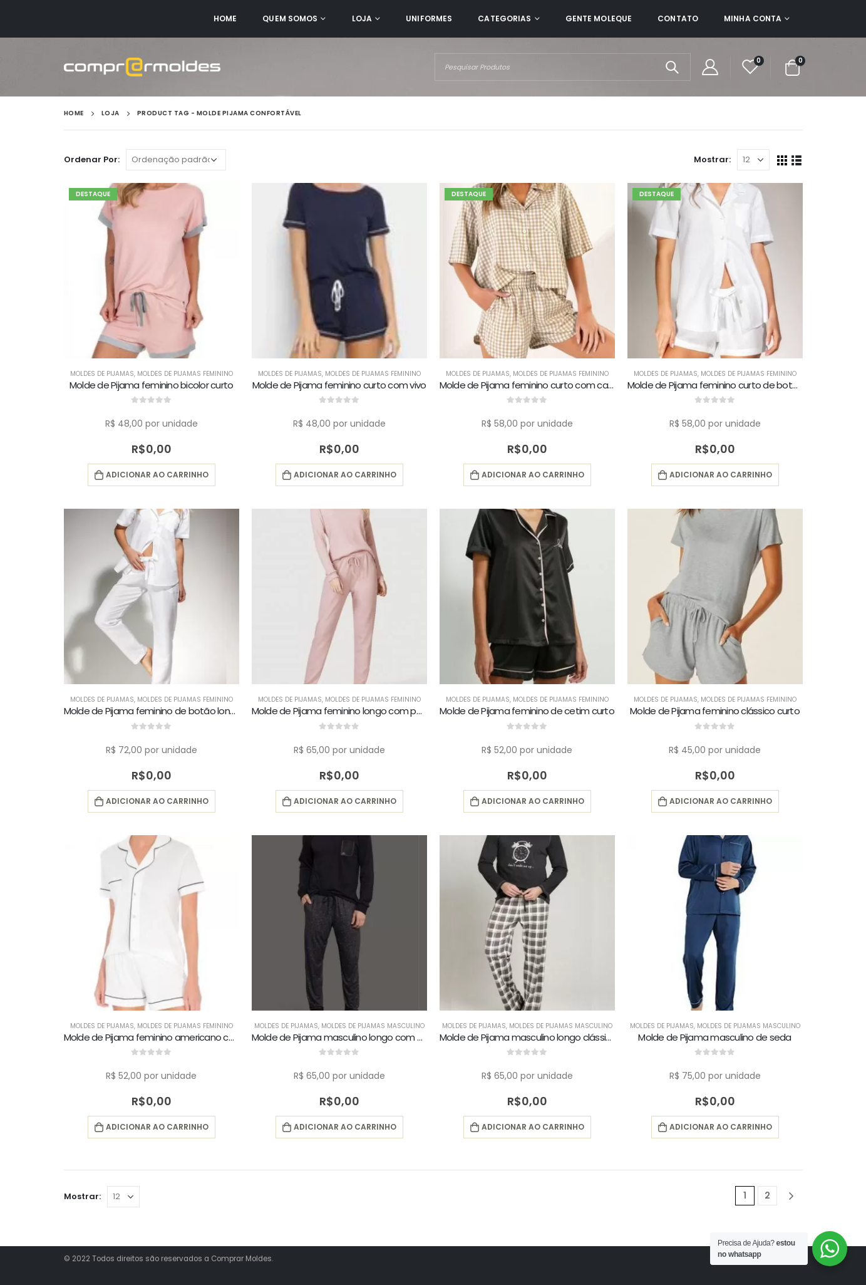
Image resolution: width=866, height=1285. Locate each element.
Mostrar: (712, 159)
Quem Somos (289, 18)
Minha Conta (752, 18)
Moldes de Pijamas (102, 373)
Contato (677, 18)
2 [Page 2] (767, 1195)
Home (225, 18)
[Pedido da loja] (176, 159)
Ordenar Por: (92, 159)
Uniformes (429, 18)
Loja (362, 18)
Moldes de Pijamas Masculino (373, 1026)
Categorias (504, 18)
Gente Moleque (598, 18)
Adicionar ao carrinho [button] (157, 474)
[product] (151, 270)
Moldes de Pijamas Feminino (185, 373)
